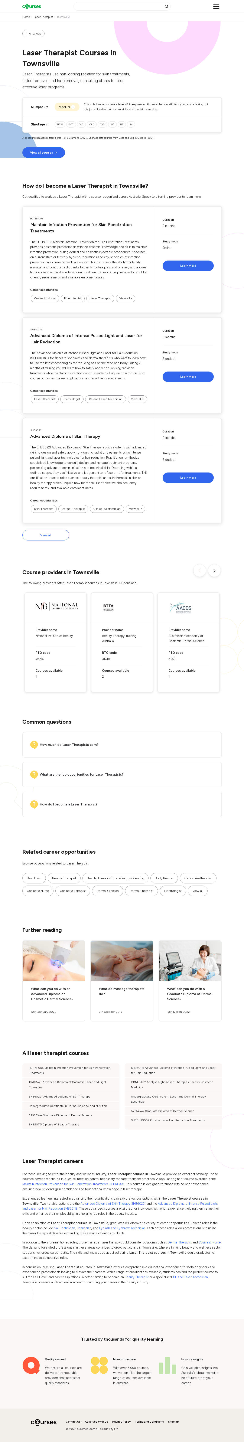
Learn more (188, 266)
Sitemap (173, 1421)
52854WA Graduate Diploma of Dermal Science (162, 1111)
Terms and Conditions (149, 1421)
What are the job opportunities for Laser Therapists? (82, 774)
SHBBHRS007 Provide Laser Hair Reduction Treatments (168, 1120)
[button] (122, 259)
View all (45, 535)
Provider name (46, 630)
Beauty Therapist (64, 878)
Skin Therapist (43, 508)
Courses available (49, 670)
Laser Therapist (43, 17)
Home (26, 17)
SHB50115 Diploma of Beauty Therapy (54, 1124)
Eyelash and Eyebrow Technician (122, 1228)
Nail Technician (64, 1228)
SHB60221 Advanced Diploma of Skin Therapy (59, 1096)
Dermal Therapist (73, 508)
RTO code (43, 652)
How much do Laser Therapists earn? (69, 745)
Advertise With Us (96, 1421)
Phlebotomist (72, 298)
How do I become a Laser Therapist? (68, 804)
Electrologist (72, 399)
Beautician (34, 878)
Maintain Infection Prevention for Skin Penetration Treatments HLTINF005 (73, 1184)
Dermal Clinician (108, 891)
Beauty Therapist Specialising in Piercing (115, 878)
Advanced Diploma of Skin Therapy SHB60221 (113, 1203)
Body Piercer (164, 878)
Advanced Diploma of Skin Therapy (65, 436)
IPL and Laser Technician (106, 399)
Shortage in (40, 124)
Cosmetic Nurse (45, 298)
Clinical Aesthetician (107, 508)
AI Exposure (40, 107)
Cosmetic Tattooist (73, 891)
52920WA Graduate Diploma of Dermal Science (60, 1115)
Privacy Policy (121, 1421)
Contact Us (73, 1421)
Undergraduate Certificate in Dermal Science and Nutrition (68, 1106)
